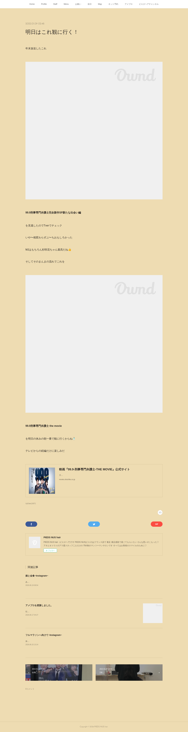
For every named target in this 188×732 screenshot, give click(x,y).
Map (100, 4)
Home (32, 4)
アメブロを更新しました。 (39, 605)
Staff (55, 4)
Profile (44, 4)
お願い (78, 4)
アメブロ (129, 4)
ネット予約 (113, 4)
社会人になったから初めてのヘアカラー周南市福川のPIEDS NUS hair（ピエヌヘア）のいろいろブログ (70, 611)
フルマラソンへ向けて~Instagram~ (43, 635)
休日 (90, 4)
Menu (66, 4)
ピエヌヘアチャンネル (149, 4)
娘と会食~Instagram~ (36, 575)
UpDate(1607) (30, 503)
